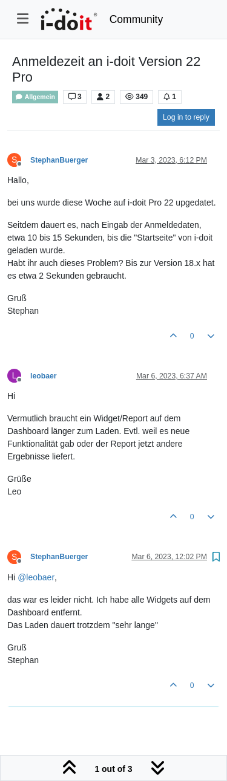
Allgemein (35, 97)
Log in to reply (186, 117)
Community (136, 19)
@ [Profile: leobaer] (36, 577)
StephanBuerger (59, 160)
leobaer (43, 376)
